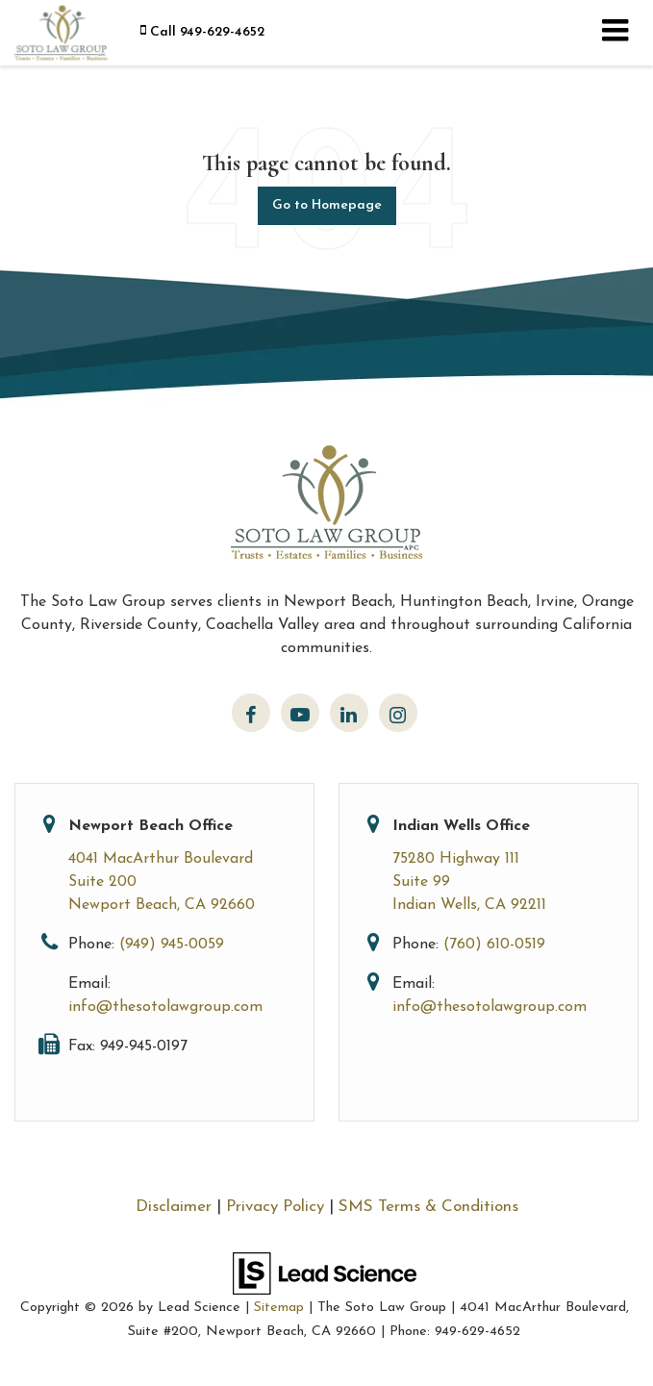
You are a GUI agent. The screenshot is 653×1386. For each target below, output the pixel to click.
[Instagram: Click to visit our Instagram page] (398, 712)
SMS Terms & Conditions (428, 1206)
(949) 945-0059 (171, 944)
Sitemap (279, 1307)
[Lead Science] (324, 1272)
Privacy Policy (275, 1206)
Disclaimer (174, 1206)
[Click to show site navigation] (615, 32)
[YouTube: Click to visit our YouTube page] (300, 712)
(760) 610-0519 (494, 944)
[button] (202, 32)
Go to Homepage (327, 205)
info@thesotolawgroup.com (165, 1007)
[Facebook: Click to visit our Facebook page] (251, 712)
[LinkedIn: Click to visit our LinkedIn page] (349, 712)
